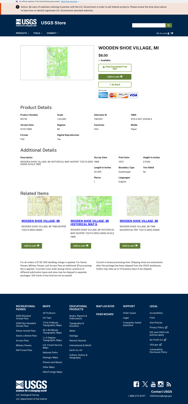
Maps (46, 306)
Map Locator (105, 306)
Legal (154, 306)
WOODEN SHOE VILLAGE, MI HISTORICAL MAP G (89, 222)
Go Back (115, 84)
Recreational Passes (25, 308)
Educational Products (78, 308)
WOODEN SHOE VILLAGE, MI (40, 221)
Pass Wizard (105, 314)
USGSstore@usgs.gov (161, 396)
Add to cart (114, 76)
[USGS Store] (94, 23)
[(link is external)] (157, 327)
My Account (163, 33)
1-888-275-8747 (136, 396)
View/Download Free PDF (115, 67)
